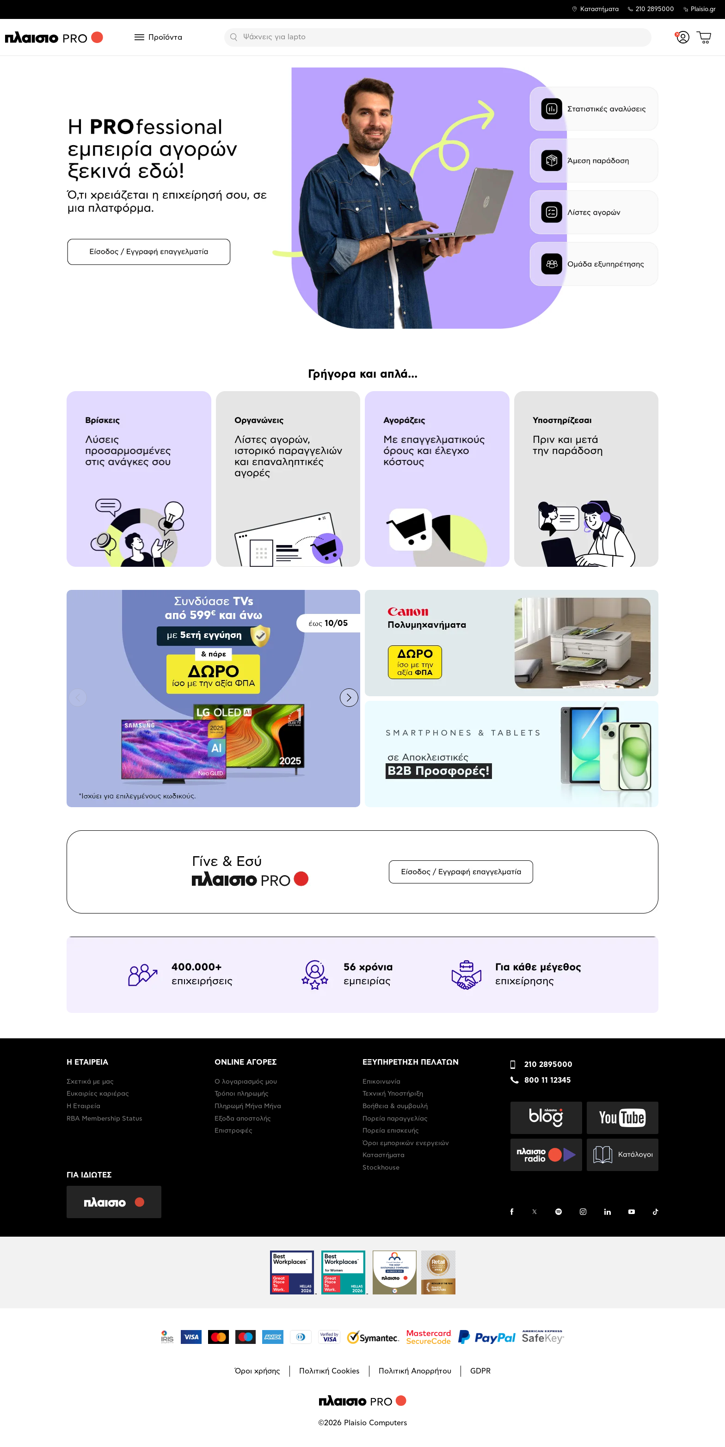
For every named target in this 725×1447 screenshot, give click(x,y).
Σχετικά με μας (90, 1082)
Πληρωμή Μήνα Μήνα (248, 1106)
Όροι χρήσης (257, 1371)
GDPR (480, 1371)
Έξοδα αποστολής (243, 1119)
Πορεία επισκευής (390, 1131)
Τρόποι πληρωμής (242, 1094)
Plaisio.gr (703, 9)
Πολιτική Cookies (329, 1371)
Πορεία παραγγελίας (395, 1119)
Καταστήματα (599, 9)
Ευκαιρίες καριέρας (98, 1094)
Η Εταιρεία (83, 1106)
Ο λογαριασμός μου (246, 1082)
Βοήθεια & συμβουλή (395, 1106)
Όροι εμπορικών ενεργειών (405, 1143)
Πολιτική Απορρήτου (415, 1371)
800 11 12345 (547, 1080)
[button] (77, 697)
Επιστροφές (233, 1131)
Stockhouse (380, 1168)
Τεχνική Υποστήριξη (392, 1094)
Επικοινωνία (381, 1082)
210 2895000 (548, 1064)
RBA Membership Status (104, 1119)
